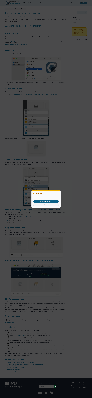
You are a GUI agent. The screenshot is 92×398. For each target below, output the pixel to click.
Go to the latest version (46, 201)
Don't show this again (46, 204)
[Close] (59, 192)
